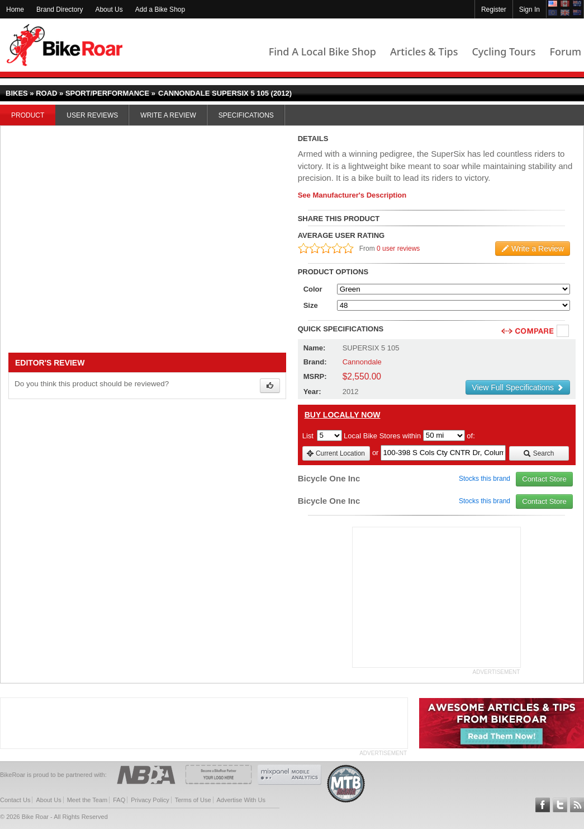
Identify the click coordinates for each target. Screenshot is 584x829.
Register (493, 9)
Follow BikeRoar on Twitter (560, 805)
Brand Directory (59, 9)
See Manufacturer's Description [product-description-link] (352, 195)
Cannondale (362, 362)
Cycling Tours (503, 51)
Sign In (529, 9)
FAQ (119, 800)
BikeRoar (64, 45)
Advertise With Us (241, 800)
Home (15, 9)
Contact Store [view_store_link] (544, 479)
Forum (565, 51)
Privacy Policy (150, 800)
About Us (108, 9)
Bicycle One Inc (329, 478)
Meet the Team (87, 800)
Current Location (335, 453)
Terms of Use (193, 800)
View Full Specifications (518, 387)
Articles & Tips (424, 51)
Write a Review (168, 115)
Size (310, 305)
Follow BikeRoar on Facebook (542, 805)
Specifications (246, 115)
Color (312, 289)
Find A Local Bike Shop (322, 51)
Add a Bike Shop (160, 9)
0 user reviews (398, 248)
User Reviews (92, 115)
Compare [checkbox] (563, 331)
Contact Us (15, 800)
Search (538, 453)
